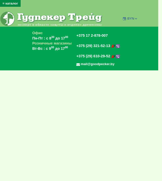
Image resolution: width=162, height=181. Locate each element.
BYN (132, 18)
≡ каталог (10, 3)
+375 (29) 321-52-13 (98, 46)
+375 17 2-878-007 (92, 35)
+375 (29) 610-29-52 (98, 56)
